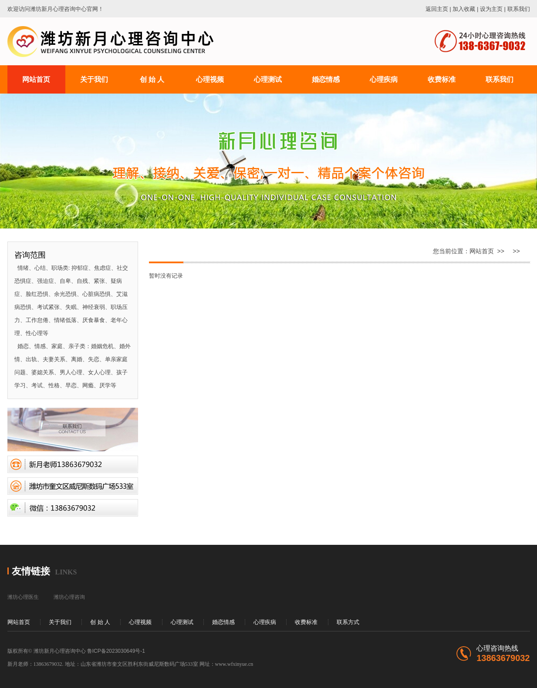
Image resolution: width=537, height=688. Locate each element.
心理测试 (182, 622)
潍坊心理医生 (23, 597)
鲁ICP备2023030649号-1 (116, 651)
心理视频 (140, 622)
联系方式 (348, 622)
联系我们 (518, 9)
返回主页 (437, 9)
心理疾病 (264, 622)
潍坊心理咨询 (69, 597)
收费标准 (306, 622)
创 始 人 (100, 622)
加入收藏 (464, 9)
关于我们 (60, 622)
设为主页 (491, 9)
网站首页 (481, 251)
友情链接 (31, 571)
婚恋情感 (223, 622)
